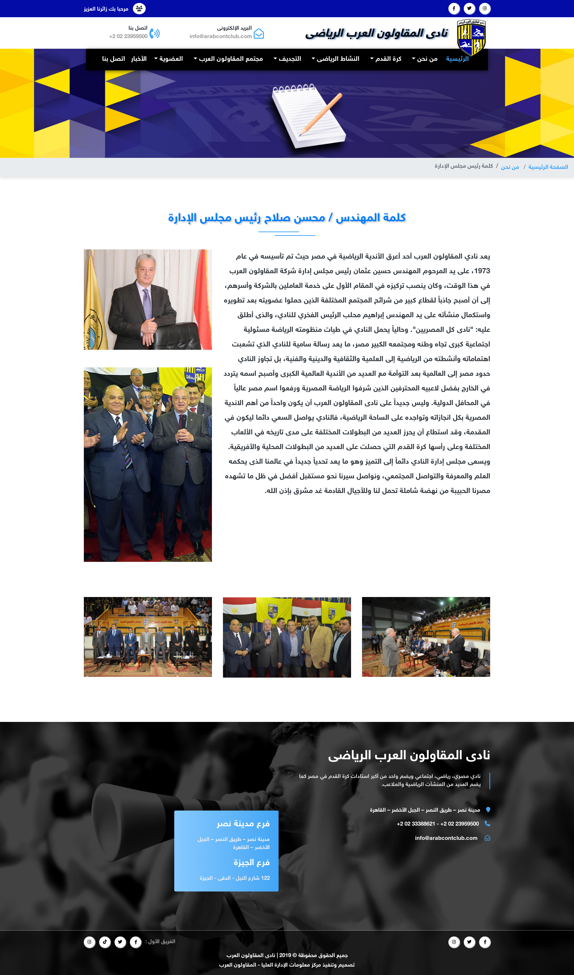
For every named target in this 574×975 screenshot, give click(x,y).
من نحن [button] (426, 59)
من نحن (510, 167)
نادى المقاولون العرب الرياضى (376, 34)
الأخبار (139, 59)
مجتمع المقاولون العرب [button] (230, 59)
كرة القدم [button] (388, 59)
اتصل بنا (113, 59)
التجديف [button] (289, 59)
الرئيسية (456, 58)
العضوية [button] (170, 59)
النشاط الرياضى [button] (337, 59)
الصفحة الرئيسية (548, 167)
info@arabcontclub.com (220, 37)
